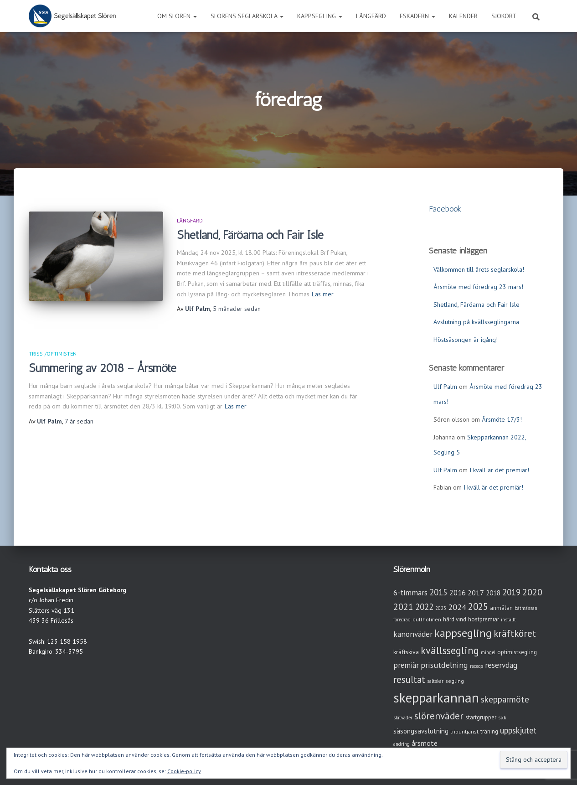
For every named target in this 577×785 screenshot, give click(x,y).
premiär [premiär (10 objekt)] (406, 665)
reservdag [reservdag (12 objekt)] (501, 665)
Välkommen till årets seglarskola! (478, 269)
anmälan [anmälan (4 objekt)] (501, 608)
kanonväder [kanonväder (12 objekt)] (413, 634)
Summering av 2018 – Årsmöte (102, 368)
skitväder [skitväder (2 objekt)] (402, 717)
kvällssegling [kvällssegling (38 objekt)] (450, 650)
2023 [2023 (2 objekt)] (440, 608)
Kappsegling (319, 16)
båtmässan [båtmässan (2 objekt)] (526, 608)
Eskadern (417, 16)
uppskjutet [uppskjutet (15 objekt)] (518, 730)
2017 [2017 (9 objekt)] (476, 592)
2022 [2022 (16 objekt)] (424, 606)
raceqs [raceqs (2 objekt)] (476, 666)
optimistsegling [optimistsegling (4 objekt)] (517, 652)
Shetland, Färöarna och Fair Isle (250, 235)
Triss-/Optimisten (53, 353)
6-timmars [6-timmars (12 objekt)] (410, 592)
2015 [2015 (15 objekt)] (438, 592)
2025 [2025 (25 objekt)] (478, 606)
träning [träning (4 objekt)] (489, 731)
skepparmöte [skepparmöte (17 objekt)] (505, 699)
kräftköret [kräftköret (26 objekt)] (515, 633)
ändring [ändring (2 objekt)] (401, 744)
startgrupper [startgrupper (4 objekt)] (480, 717)
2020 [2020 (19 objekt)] (532, 592)
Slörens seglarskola (247, 16)
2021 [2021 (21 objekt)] (403, 606)
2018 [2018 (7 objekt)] (493, 593)
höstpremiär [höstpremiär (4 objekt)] (483, 619)
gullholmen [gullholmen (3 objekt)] (426, 619)
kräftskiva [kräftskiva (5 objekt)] (406, 652)
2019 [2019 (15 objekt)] (511, 592)
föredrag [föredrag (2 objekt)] (402, 619)
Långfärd (371, 16)
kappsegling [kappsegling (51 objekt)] (463, 633)
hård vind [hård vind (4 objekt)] (454, 619)
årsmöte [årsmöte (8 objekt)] (425, 743)
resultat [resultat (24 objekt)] (409, 679)
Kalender (463, 16)
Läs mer (323, 294)
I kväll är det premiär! (499, 470)
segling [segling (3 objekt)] (454, 680)
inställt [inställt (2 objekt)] (508, 619)
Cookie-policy (184, 771)
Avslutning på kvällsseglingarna (476, 322)
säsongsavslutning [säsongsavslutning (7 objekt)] (420, 731)
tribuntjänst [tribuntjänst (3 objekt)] (464, 731)
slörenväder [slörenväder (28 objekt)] (439, 716)
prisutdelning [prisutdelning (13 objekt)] (444, 665)
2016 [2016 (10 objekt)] (457, 593)
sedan (237, 309)
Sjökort (503, 16)
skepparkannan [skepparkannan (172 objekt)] (436, 697)
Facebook (445, 209)
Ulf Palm (445, 386)
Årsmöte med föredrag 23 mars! (478, 287)
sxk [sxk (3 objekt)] (502, 717)
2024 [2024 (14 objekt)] (457, 607)
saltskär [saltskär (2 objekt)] (435, 681)
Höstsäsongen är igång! (465, 340)
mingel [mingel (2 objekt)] (488, 652)
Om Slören (177, 16)
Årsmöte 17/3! (502, 419)
